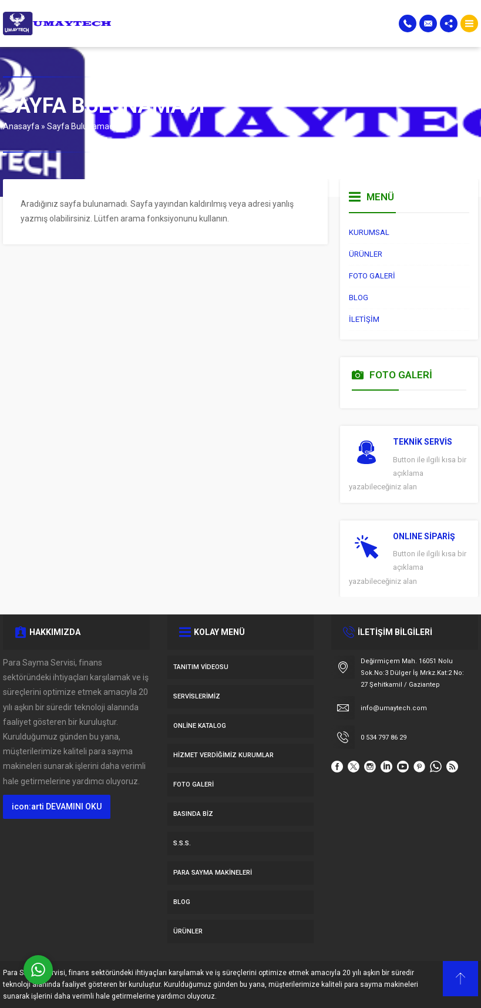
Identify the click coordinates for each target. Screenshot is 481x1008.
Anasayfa (21, 126)
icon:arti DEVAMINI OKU (57, 806)
